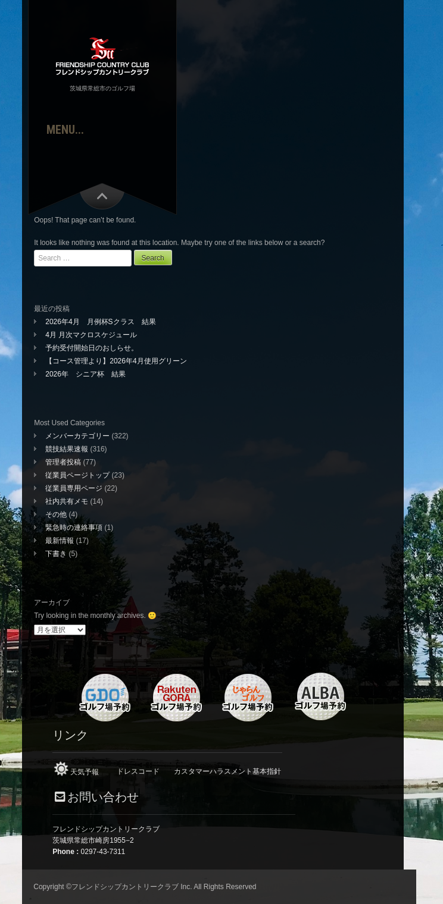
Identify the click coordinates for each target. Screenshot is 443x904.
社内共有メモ (66, 501)
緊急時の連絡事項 (73, 527)
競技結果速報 (66, 449)
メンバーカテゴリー (77, 436)
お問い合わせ (103, 797)
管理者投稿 (63, 462)
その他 (56, 514)
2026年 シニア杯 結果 (85, 374)
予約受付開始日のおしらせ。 (91, 348)
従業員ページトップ (77, 475)
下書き (56, 554)
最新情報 (59, 540)
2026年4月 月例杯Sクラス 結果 (100, 322)
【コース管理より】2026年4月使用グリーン (115, 361)
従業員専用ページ (73, 488)
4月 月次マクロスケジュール (91, 335)
